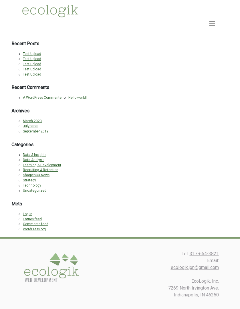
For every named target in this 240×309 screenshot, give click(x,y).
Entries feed (32, 219)
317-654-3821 (204, 253)
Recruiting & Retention (40, 170)
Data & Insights (34, 155)
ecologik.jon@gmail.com (195, 267)
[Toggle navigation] (212, 23)
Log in (27, 214)
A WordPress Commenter (43, 98)
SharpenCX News (36, 175)
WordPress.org (34, 229)
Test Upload (32, 54)
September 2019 (36, 131)
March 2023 (32, 121)
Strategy (29, 180)
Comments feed (35, 224)
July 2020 (30, 126)
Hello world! (77, 98)
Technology (32, 185)
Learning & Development (42, 165)
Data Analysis (33, 160)
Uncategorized (34, 191)
